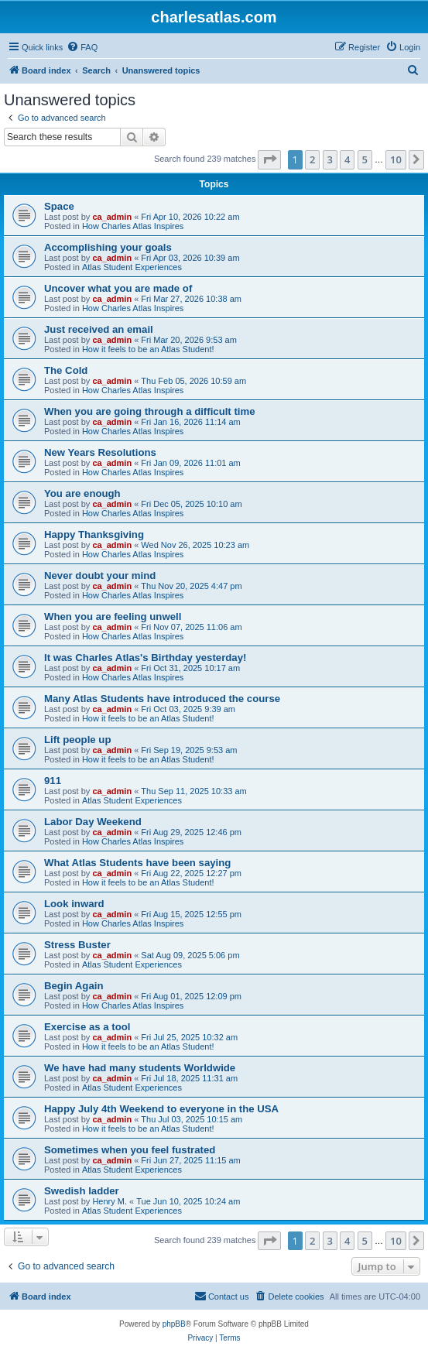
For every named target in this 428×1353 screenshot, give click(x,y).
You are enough (82, 493)
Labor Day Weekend (93, 821)
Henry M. (109, 1201)
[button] (269, 159)
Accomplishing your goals (108, 247)
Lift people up (77, 739)
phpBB (174, 1324)
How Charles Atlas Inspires (132, 226)
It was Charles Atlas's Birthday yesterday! (145, 657)
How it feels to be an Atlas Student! (148, 349)
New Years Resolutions (100, 452)
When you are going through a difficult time (149, 411)
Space (59, 206)
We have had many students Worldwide (139, 1068)
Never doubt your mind (100, 575)
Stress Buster (77, 945)
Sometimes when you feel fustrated (129, 1150)
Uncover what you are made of (118, 288)
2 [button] (312, 159)
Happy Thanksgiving (94, 534)
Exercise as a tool (87, 1027)
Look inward (74, 903)
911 (52, 780)
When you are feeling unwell (112, 616)
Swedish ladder (81, 1191)
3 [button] (330, 159)
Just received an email (98, 329)
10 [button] (396, 159)
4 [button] (347, 159)
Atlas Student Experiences (132, 267)
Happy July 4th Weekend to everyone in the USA (161, 1109)
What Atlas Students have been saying (137, 862)
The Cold (65, 370)
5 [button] (365, 159)
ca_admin (112, 216)
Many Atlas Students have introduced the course (162, 698)
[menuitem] (82, 47)
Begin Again (73, 986)
